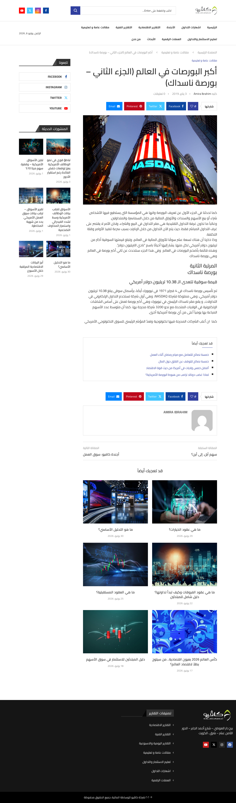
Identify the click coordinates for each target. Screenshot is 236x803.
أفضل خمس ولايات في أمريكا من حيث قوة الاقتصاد (177, 368)
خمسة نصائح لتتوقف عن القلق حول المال (183, 361)
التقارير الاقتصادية (149, 27)
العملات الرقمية (171, 39)
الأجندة (171, 27)
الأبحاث (151, 39)
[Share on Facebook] (176, 106)
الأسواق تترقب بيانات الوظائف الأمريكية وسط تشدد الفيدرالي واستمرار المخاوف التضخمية (59, 219)
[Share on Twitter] (155, 106)
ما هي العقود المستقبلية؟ (115, 592)
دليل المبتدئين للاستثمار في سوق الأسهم (115, 659)
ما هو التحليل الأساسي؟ (115, 529)
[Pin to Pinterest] (134, 106)
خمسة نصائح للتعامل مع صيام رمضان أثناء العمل (179, 354)
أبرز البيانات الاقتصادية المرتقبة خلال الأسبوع (31, 266)
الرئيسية (212, 27)
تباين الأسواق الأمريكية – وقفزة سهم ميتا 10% (32, 164)
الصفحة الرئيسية (207, 52)
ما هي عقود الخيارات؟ (184, 529)
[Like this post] (191, 106)
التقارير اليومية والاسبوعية (155, 743)
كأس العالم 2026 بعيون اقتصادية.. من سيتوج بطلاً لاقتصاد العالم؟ (184, 661)
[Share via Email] (114, 106)
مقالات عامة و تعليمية (95, 27)
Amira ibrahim (202, 93)
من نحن (136, 39)
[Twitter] (30, 11)
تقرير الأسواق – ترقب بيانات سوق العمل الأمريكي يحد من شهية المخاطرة (32, 217)
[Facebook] (46, 11)
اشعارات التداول (191, 27)
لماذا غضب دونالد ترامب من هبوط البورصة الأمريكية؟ (177, 374)
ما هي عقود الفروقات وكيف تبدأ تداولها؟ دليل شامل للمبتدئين (185, 594)
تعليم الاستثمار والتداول (202, 39)
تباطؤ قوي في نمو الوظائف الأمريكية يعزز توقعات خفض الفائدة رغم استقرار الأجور (58, 168)
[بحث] (123, 10)
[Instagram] (38, 11)
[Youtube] (22, 11)
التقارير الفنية (124, 27)
